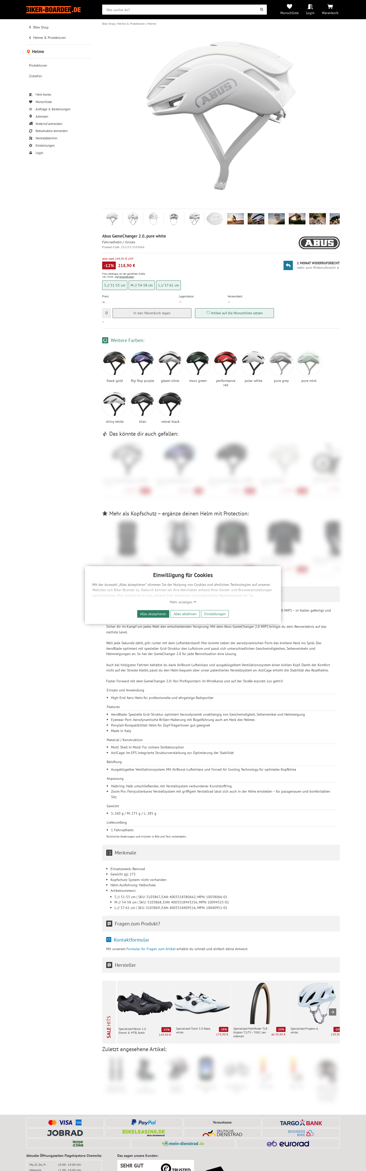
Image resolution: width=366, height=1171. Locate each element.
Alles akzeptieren (153, 613)
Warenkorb (330, 12)
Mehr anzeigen (183, 602)
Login (310, 12)
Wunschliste (289, 12)
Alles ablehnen (185, 613)
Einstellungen (215, 613)
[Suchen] (261, 10)
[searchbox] (184, 10)
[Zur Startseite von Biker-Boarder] (58, 9)
